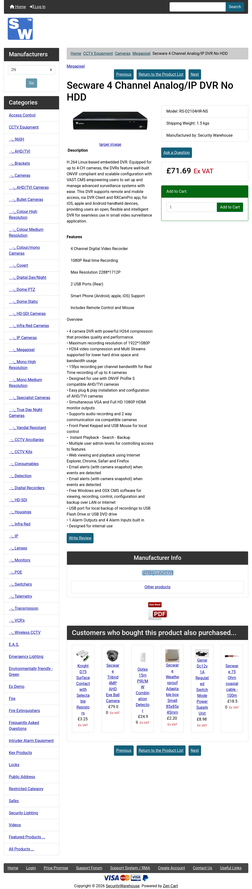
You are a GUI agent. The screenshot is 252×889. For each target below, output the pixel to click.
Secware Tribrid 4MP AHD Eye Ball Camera (113, 683)
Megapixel (141, 53)
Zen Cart (170, 886)
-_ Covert (18, 265)
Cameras (123, 53)
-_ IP (13, 536)
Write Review (80, 538)
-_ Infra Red (19, 524)
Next (195, 74)
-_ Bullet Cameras (26, 199)
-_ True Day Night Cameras (25, 412)
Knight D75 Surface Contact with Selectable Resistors (83, 689)
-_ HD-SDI (18, 500)
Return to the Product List (161, 74)
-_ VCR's (17, 620)
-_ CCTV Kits (20, 451)
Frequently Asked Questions (24, 725)
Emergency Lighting (26, 656)
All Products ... (21, 849)
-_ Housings (20, 512)
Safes (14, 801)
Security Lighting (23, 813)
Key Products (20, 752)
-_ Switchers (20, 584)
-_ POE (15, 572)
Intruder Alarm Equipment (31, 740)
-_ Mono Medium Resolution (25, 382)
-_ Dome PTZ (22, 289)
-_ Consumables (24, 463)
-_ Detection (20, 476)
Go (31, 83)
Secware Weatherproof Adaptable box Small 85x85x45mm (172, 689)
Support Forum (89, 868)
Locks (14, 764)
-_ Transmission (23, 608)
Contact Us (202, 868)
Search (235, 6)
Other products (157, 587)
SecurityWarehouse (123, 886)
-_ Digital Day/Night (27, 277)
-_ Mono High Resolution (22, 364)
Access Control (22, 115)
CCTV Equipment (98, 53)
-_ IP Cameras (23, 337)
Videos (15, 825)
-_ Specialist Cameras (29, 397)
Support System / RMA (130, 868)
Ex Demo (16, 686)
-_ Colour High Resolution (23, 214)
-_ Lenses (18, 548)
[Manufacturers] (31, 69)
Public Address (22, 776)
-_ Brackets (19, 163)
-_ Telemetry (20, 596)
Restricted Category (26, 788)
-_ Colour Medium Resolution (26, 232)
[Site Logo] (126, 29)
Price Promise (56, 868)
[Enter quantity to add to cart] (191, 207)
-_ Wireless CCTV (25, 632)
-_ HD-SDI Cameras (27, 313)
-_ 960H (16, 139)
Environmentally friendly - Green (31, 671)
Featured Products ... (27, 837)
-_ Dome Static (23, 301)
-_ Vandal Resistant (27, 427)
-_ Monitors (19, 560)
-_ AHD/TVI (19, 151)
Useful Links (230, 868)
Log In (38, 6)
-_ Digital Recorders (27, 488)
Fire (12, 698)
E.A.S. (14, 644)
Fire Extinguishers (24, 710)
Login (31, 868)
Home (18, 6)
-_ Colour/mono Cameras (24, 250)
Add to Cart (230, 207)
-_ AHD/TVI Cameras (29, 187)
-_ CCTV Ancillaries (26, 439)
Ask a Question (176, 152)
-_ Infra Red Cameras (29, 325)
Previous (123, 74)
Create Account (171, 868)
